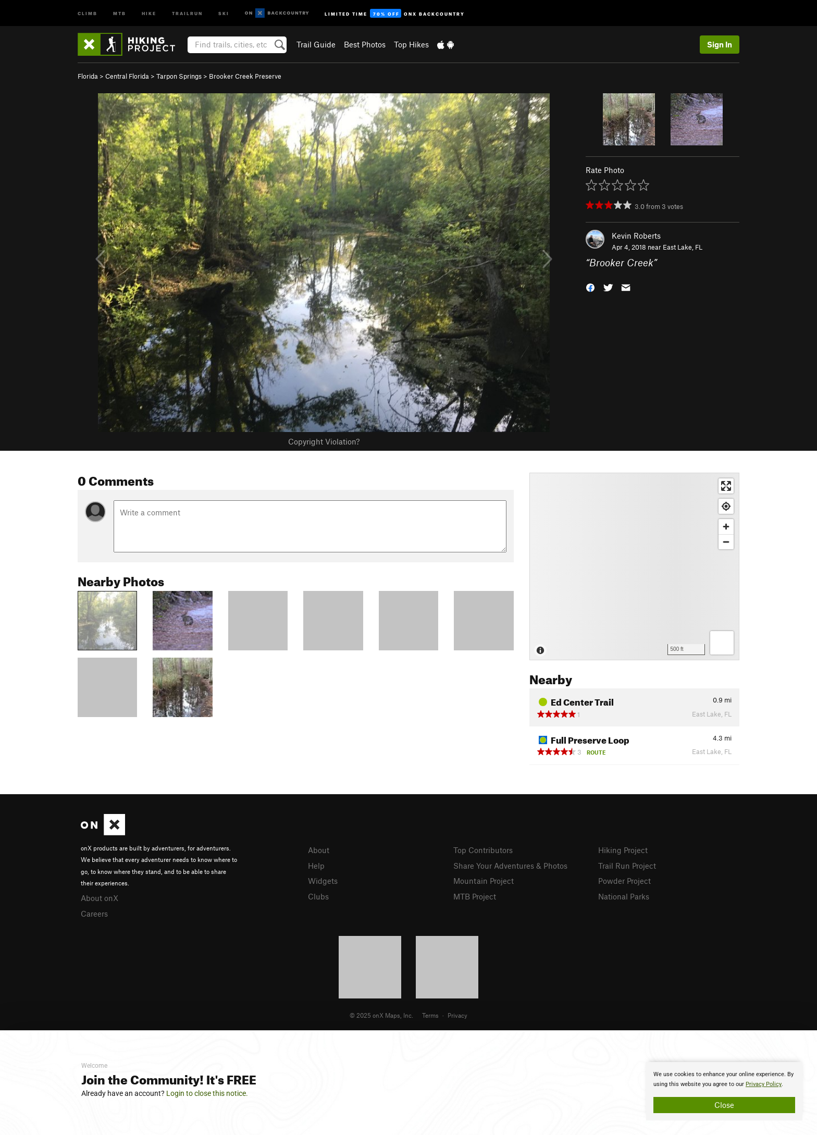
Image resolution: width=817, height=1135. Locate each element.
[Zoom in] (726, 526)
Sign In (719, 44)
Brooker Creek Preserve (245, 76)
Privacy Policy (764, 1084)
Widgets (323, 880)
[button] (590, 287)
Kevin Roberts (636, 235)
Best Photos (365, 44)
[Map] (634, 566)
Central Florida (127, 76)
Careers (94, 913)
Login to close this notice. (207, 1093)
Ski (223, 12)
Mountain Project (483, 880)
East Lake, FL (682, 247)
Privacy (457, 1015)
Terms (430, 1015)
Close (724, 1104)
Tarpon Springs (179, 76)
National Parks (623, 896)
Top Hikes (411, 44)
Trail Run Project (627, 865)
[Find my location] (726, 506)
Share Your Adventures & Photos (510, 865)
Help (316, 865)
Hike (149, 12)
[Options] (722, 643)
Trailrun (187, 12)
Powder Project (624, 880)
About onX (99, 898)
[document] (724, 1091)
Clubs (318, 896)
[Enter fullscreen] (726, 486)
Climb (87, 12)
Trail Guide (316, 44)
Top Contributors (483, 850)
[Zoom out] (726, 541)
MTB (119, 12)
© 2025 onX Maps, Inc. (381, 1015)
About (318, 850)
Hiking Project (623, 850)
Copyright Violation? (324, 441)
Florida (88, 76)
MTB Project (474, 896)
